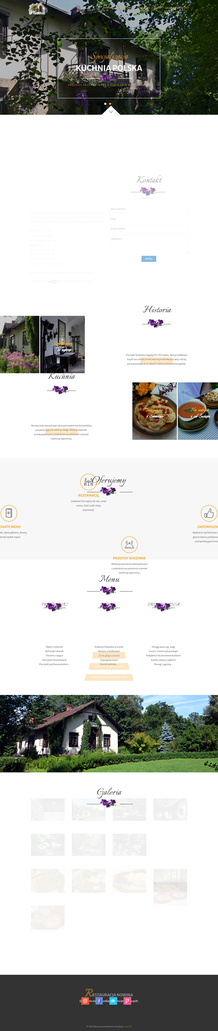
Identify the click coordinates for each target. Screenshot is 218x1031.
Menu (157, 7)
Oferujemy (143, 7)
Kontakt (183, 7)
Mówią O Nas (125, 7)
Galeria (169, 7)
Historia (108, 7)
